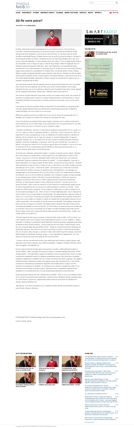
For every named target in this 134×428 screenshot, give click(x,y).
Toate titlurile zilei (89, 422)
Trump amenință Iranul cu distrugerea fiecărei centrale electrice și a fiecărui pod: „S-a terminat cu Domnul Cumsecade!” (101, 412)
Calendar (59, 13)
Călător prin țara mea (47, 385)
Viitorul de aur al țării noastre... (47, 369)
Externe (36, 13)
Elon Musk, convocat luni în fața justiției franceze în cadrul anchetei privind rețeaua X (100, 418)
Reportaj (98, 13)
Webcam (115, 13)
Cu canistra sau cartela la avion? (96, 394)
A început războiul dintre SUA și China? (25, 385)
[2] (35, 282)
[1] (35, 213)
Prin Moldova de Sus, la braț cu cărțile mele (106, 53)
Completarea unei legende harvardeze (69, 369)
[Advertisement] (47, 337)
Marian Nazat (31, 25)
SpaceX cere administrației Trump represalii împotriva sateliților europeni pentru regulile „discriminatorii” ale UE (101, 380)
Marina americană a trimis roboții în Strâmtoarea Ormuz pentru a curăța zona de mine (100, 406)
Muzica (90, 13)
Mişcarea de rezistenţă (33, 5)
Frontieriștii (26, 13)
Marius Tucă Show (71, 13)
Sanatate (83, 13)
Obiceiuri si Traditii (47, 13)
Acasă (18, 13)
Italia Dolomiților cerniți (71, 385)
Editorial (29, 353)
